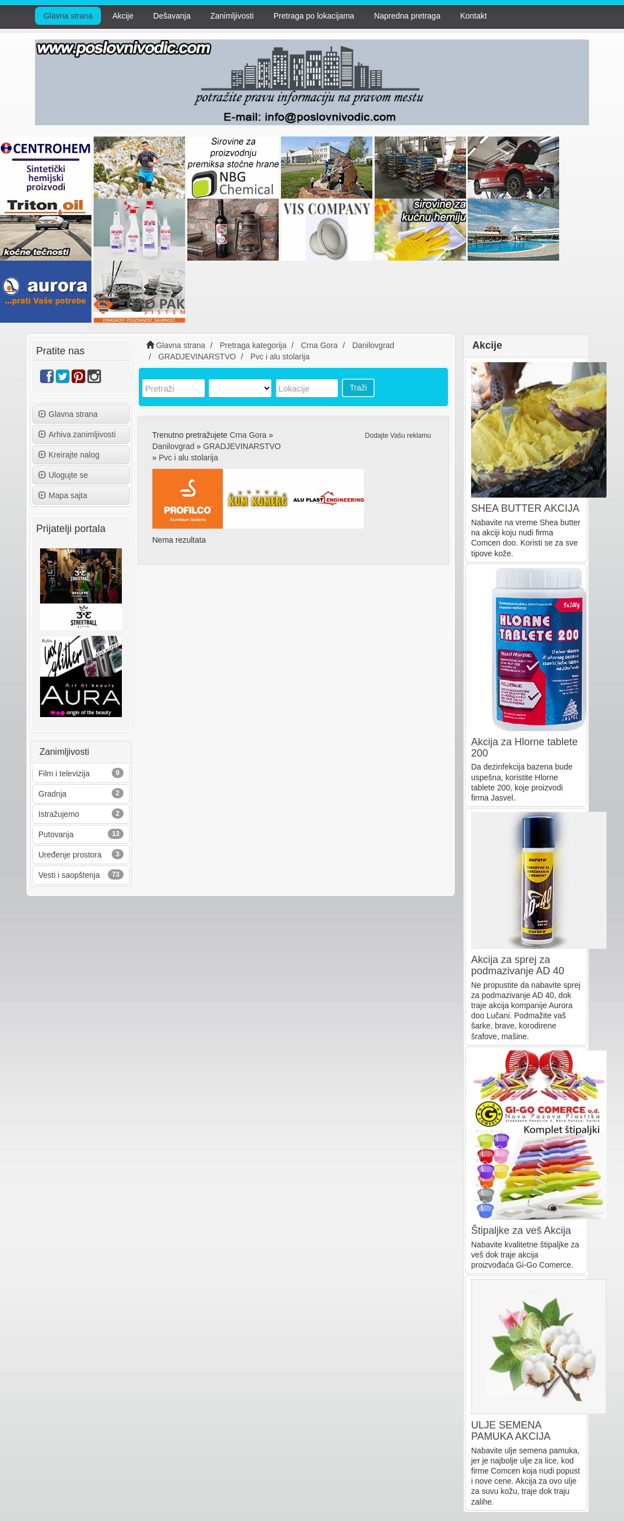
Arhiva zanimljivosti (77, 434)
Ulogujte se (63, 475)
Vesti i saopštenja (69, 875)
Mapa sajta (62, 495)
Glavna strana (68, 15)
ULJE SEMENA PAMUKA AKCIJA (511, 1430)
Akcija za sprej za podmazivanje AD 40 (517, 965)
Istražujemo (58, 814)
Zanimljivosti (232, 15)
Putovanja (55, 834)
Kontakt (473, 15)
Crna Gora (248, 434)
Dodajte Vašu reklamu (398, 435)
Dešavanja (172, 15)
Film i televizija (64, 773)
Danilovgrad (173, 446)
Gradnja (52, 793)
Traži (358, 387)
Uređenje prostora (70, 854)
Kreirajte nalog (68, 454)
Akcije (122, 15)
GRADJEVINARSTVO (242, 446)
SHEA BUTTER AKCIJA (525, 508)
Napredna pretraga (407, 15)
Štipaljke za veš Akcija (521, 1230)
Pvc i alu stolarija (188, 457)
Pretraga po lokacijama (314, 15)
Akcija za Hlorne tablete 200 (524, 747)
